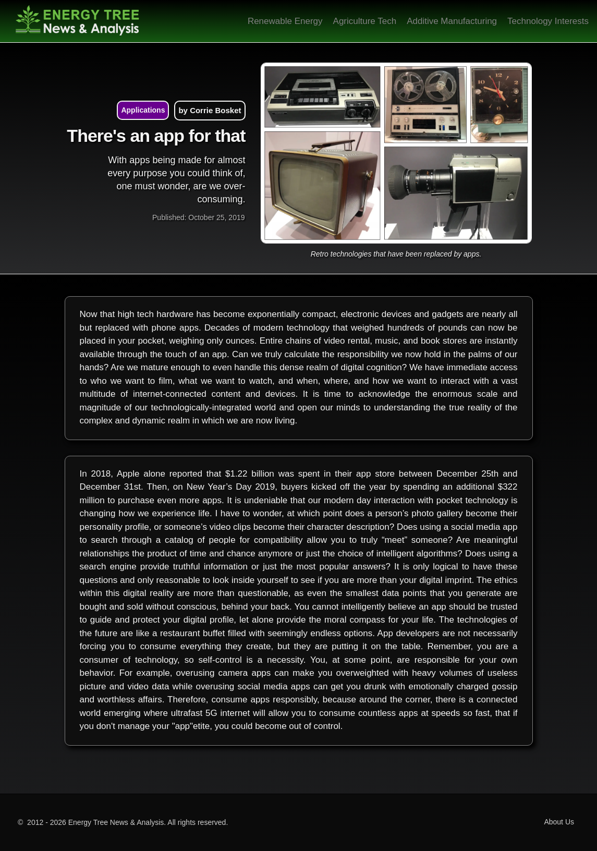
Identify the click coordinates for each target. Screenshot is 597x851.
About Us (559, 822)
